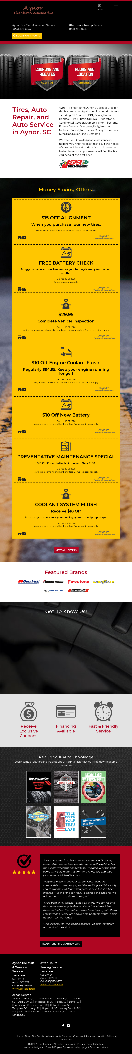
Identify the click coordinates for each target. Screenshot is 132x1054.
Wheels (50, 1036)
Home (19, 1036)
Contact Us (66, 1039)
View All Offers (66, 550)
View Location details (23, 988)
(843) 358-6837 (21, 28)
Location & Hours (28, 35)
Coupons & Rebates (84, 1036)
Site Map (99, 1044)
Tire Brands (38, 1036)
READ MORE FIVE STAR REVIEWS (61, 943)
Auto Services (63, 1036)
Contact (100, 9)
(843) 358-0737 (78, 28)
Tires (27, 1036)
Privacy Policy (84, 1044)
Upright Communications (94, 1047)
